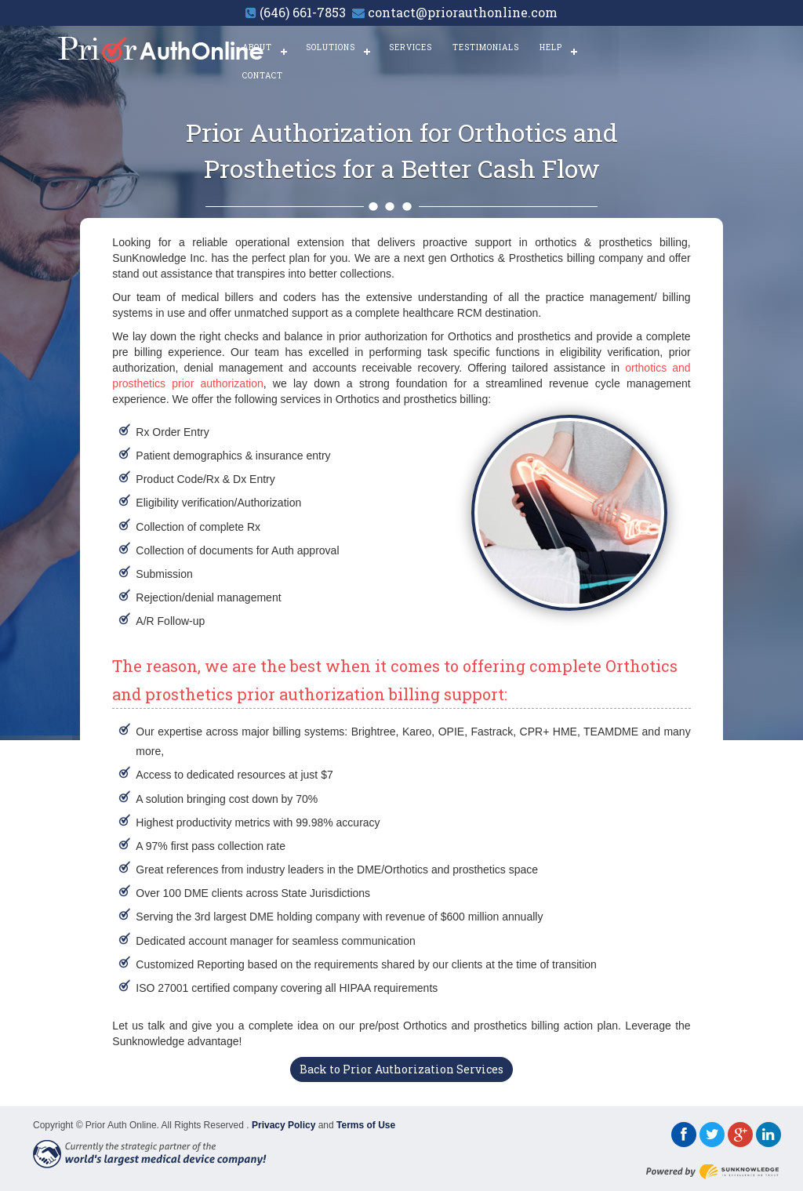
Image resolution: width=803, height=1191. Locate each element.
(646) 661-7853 (303, 12)
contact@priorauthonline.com (463, 12)
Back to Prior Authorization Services (401, 1069)
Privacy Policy (283, 1125)
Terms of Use (365, 1125)
